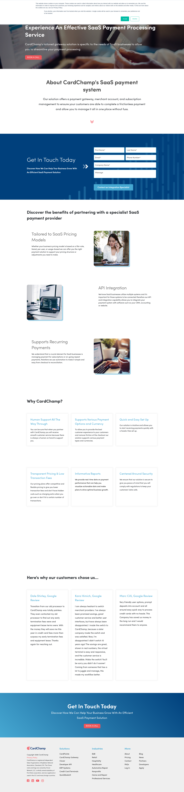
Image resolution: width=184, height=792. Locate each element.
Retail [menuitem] (94, 757)
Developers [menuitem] (144, 764)
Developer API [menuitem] (65, 764)
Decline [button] (134, 19)
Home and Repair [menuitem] (99, 774)
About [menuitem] (127, 753)
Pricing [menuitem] (128, 757)
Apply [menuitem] (141, 767)
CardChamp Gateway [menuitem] (68, 757)
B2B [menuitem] (93, 753)
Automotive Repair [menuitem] (100, 767)
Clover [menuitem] (62, 760)
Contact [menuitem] (128, 760)
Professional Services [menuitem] (101, 778)
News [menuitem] (141, 757)
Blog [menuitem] (141, 753)
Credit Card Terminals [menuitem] (68, 771)
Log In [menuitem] (127, 767)
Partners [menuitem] (142, 760)
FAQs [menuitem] (127, 764)
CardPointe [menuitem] (64, 753)
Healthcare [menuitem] (97, 764)
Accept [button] (125, 19)
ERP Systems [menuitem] (64, 767)
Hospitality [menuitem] (96, 760)
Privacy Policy (32, 757)
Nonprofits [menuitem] (96, 771)
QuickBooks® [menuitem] (65, 774)
